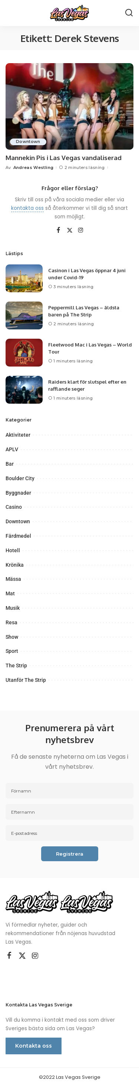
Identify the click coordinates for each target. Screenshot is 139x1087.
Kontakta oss (33, 1045)
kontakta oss (27, 208)
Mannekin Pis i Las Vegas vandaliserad (64, 158)
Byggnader (18, 493)
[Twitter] (69, 230)
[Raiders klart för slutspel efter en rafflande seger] (24, 390)
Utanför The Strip (26, 680)
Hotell (13, 550)
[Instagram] (80, 230)
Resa (11, 622)
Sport (12, 651)
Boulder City (20, 478)
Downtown (28, 141)
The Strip (16, 665)
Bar (10, 464)
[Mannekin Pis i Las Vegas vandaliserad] (69, 106)
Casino (14, 507)
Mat (10, 593)
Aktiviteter (18, 435)
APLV (12, 449)
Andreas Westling (33, 167)
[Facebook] (58, 230)
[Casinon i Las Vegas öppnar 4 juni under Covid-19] (24, 278)
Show (12, 637)
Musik (13, 608)
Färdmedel (18, 536)
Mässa (13, 579)
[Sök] (129, 13)
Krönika (15, 565)
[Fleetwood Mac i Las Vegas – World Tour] (24, 353)
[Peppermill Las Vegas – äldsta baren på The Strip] (24, 315)
